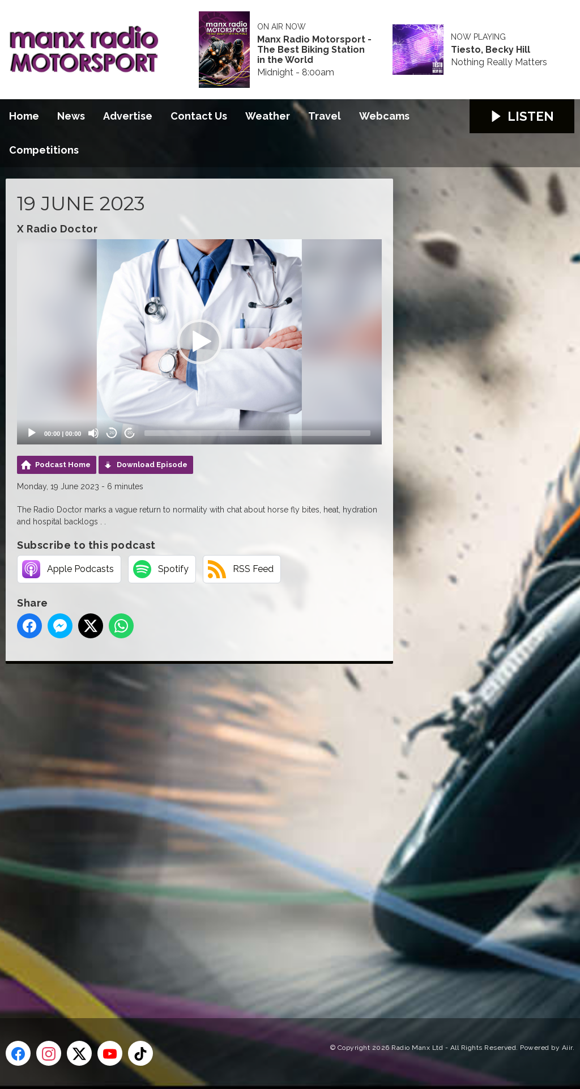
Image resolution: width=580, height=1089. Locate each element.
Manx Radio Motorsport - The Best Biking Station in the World (314, 50)
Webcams (384, 116)
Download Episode (152, 464)
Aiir (567, 1048)
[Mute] (93, 433)
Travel (324, 116)
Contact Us (198, 116)
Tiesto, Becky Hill (490, 50)
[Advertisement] (218, 828)
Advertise (127, 116)
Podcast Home (63, 464)
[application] (199, 341)
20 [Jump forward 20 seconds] (130, 432)
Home (24, 116)
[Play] (31, 433)
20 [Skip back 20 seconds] (111, 432)
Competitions (44, 150)
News (71, 116)
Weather (267, 116)
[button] (199, 342)
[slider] (257, 433)
